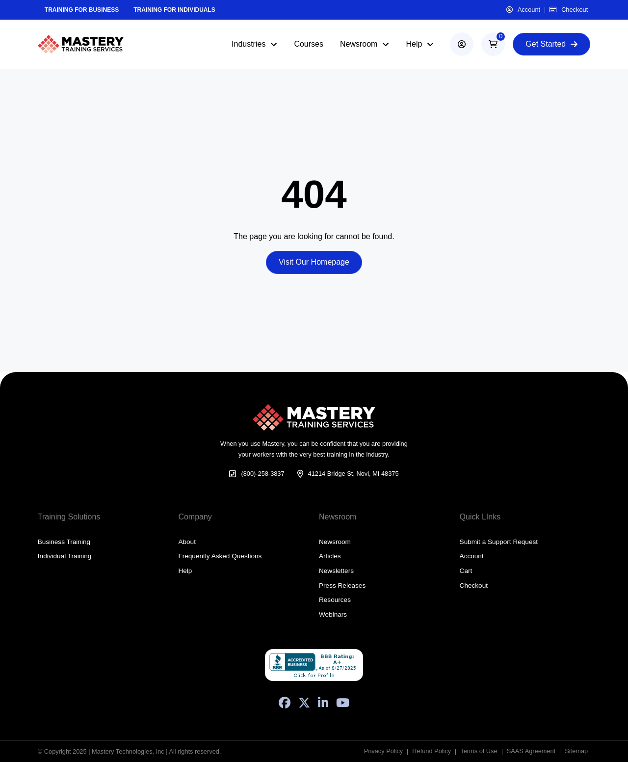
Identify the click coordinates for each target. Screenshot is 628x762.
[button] (493, 44)
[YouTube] (342, 702)
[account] (461, 44)
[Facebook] (284, 702)
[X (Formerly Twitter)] (304, 702)
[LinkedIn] (323, 702)
